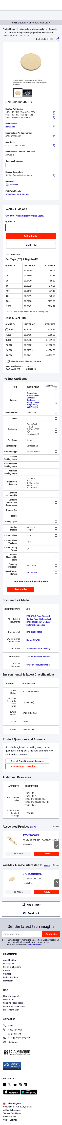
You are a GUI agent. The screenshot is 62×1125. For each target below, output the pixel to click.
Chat (8, 1025)
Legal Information (11, 1010)
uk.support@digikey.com (16, 1038)
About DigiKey (9, 960)
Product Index (9, 29)
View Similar (20, 589)
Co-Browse (10, 1042)
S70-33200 (32, 573)
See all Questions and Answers (27, 761)
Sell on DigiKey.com (12, 967)
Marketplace (8, 963)
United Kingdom (12, 1103)
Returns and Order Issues (14, 1006)
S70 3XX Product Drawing (38, 665)
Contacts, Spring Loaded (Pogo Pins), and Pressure (30, 32)
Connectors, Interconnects (32, 29)
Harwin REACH (33, 640)
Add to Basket (31, 236)
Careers (6, 970)
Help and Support (11, 996)
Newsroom (8, 981)
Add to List (31, 245)
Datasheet (11, 185)
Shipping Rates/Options (13, 1003)
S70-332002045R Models (17, 194)
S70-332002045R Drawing (38, 648)
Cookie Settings (10, 1120)
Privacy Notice (34, 944)
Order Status (8, 999)
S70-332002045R (34, 632)
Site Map (7, 974)
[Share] (57, 39)
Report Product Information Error (31, 581)
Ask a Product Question (23, 766)
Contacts (53, 29)
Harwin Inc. (10, 127)
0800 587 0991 (12, 1030)
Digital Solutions (10, 977)
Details (47, 854)
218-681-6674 (12, 1034)
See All (33, 827)
